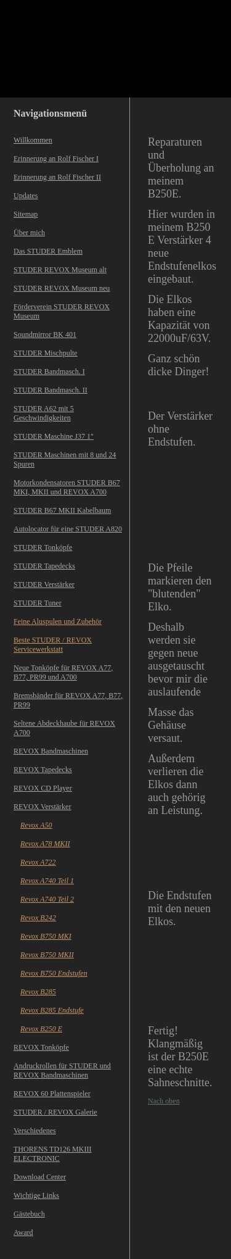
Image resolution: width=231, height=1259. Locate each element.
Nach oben (164, 1101)
